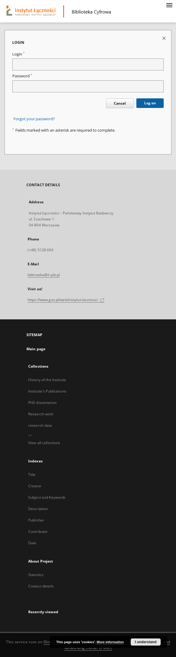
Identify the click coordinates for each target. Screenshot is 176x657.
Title (32, 474)
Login (18, 54)
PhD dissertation (42, 402)
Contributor (38, 531)
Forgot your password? (34, 118)
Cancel (120, 103)
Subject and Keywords (46, 497)
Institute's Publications (47, 391)
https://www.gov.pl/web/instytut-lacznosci (66, 299)
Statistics (36, 574)
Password (22, 76)
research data (40, 425)
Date (32, 542)
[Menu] (169, 5)
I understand (145, 642)
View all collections (44, 442)
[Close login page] (164, 38)
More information (110, 642)
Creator (34, 485)
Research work (40, 414)
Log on (150, 103)
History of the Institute (47, 379)
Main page (35, 348)
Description (38, 508)
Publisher (36, 520)
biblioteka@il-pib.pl (44, 274)
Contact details (41, 586)
